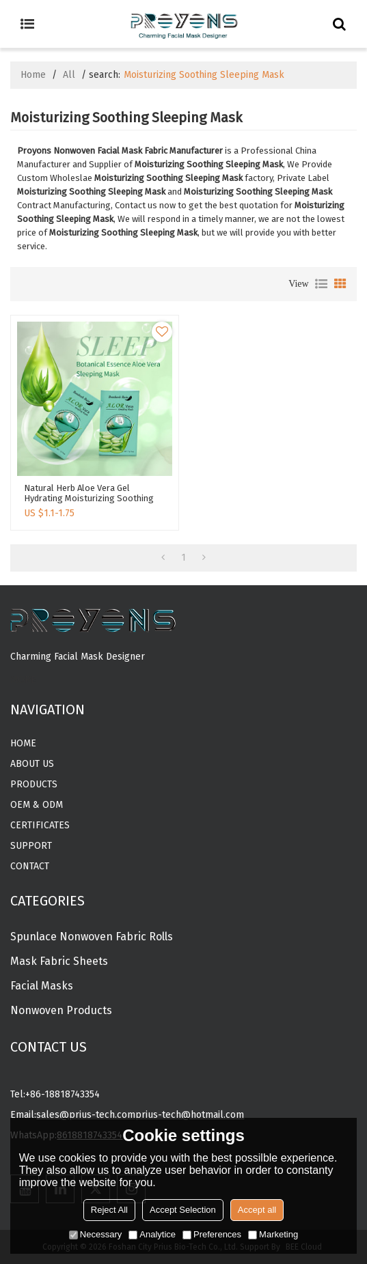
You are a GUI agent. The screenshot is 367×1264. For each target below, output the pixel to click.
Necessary (95, 1234)
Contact (29, 866)
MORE (23, 680)
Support (31, 846)
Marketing (273, 1234)
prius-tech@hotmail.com (189, 1115)
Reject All (109, 1210)
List (321, 284)
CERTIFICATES (40, 825)
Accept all (257, 1210)
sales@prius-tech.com (85, 1115)
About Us (32, 764)
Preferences (211, 1234)
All (69, 75)
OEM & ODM (36, 805)
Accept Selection (183, 1210)
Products (33, 784)
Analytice (152, 1234)
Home (33, 75)
